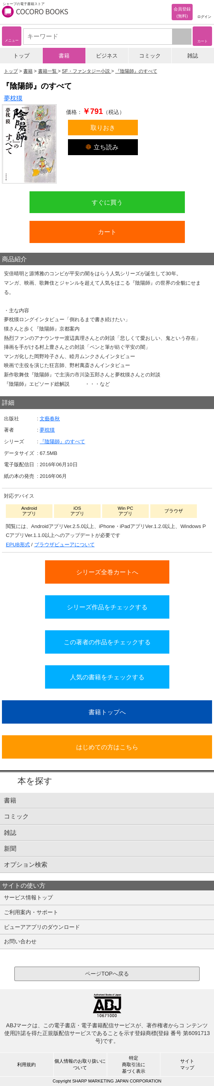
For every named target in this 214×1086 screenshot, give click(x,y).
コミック (150, 55)
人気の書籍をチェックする (107, 676)
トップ (21, 55)
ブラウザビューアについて (64, 544)
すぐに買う (107, 202)
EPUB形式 (18, 544)
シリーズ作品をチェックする (107, 606)
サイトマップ (187, 1064)
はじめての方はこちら (107, 746)
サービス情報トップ (28, 897)
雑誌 (192, 55)
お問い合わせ (20, 941)
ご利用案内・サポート (31, 912)
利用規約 (26, 1064)
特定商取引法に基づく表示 (133, 1064)
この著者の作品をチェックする (107, 641)
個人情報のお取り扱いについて (80, 1064)
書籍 (64, 55)
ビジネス (107, 55)
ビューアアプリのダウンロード (42, 927)
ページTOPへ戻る (107, 974)
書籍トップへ (107, 711)
